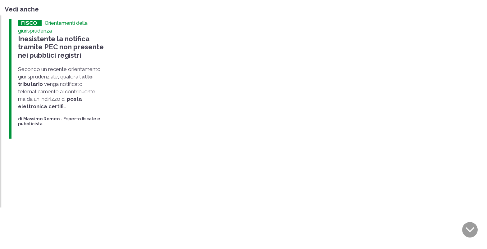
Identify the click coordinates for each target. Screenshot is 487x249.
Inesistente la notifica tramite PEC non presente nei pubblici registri (59, 46)
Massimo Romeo (41, 117)
